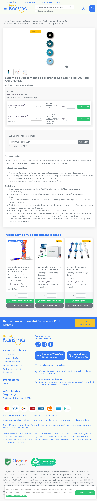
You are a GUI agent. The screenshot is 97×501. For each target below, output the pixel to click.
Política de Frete (10, 358)
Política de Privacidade (16, 496)
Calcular (83, 142)
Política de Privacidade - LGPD (17, 398)
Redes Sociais (20, 2)
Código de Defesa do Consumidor (12, 370)
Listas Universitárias (44, 2)
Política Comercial (11, 362)
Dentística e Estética (21, 21)
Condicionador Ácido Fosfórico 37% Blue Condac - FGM (18, 269)
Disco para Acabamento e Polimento (50, 21)
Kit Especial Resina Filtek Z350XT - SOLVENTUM (49, 268)
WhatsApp (31, 2)
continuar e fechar (85, 493)
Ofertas (57, 2)
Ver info (36, 107)
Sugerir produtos (85, 323)
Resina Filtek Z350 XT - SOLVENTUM (77, 268)
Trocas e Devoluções (12, 365)
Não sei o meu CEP (18, 146)
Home (6, 21)
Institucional (8, 2)
